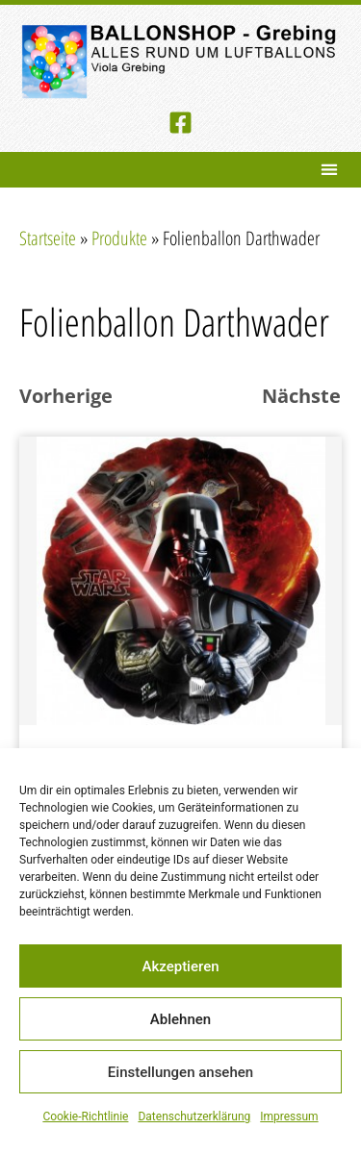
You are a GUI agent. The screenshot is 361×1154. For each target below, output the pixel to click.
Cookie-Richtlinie (85, 1116)
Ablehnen (180, 1019)
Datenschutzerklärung (194, 1116)
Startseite (47, 238)
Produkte (119, 238)
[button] (329, 170)
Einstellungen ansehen (180, 1072)
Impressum (289, 1116)
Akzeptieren (180, 966)
